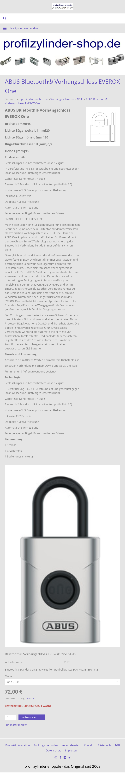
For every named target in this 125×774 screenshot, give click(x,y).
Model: (9, 676)
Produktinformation (17, 745)
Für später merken (16, 725)
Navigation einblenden (24, 28)
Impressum (72, 750)
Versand (30, 698)
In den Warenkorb (31, 717)
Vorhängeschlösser (62, 99)
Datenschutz (53, 750)
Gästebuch (104, 745)
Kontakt (89, 745)
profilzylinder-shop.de (34, 99)
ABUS (80, 99)
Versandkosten (71, 745)
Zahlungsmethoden (46, 745)
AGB (117, 745)
